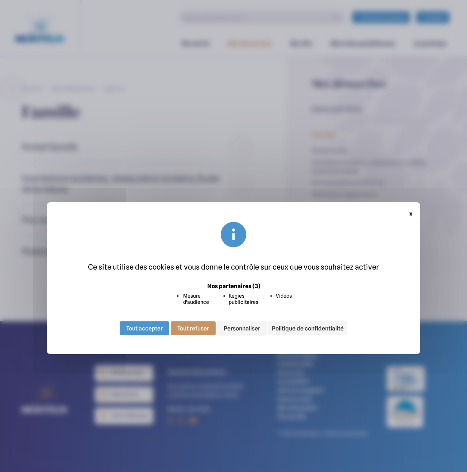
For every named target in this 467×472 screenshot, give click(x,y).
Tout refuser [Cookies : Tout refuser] (193, 328)
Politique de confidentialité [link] (308, 328)
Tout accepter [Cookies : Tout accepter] (144, 328)
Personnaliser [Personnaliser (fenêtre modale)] (242, 328)
